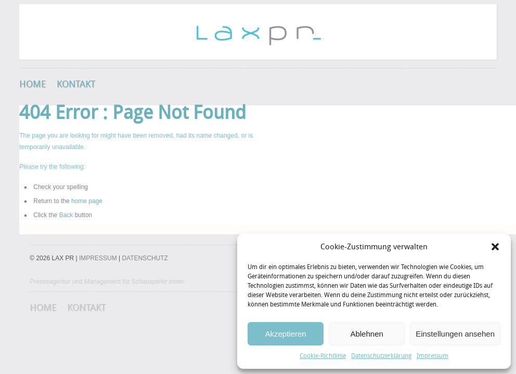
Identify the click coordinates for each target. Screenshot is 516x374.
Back (66, 215)
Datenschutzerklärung (381, 355)
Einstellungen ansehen (455, 333)
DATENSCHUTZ (144, 258)
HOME (32, 84)
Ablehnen (366, 333)
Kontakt (76, 84)
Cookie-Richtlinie (323, 355)
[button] (495, 247)
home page (86, 201)
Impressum (432, 355)
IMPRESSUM (98, 258)
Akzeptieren (285, 333)
